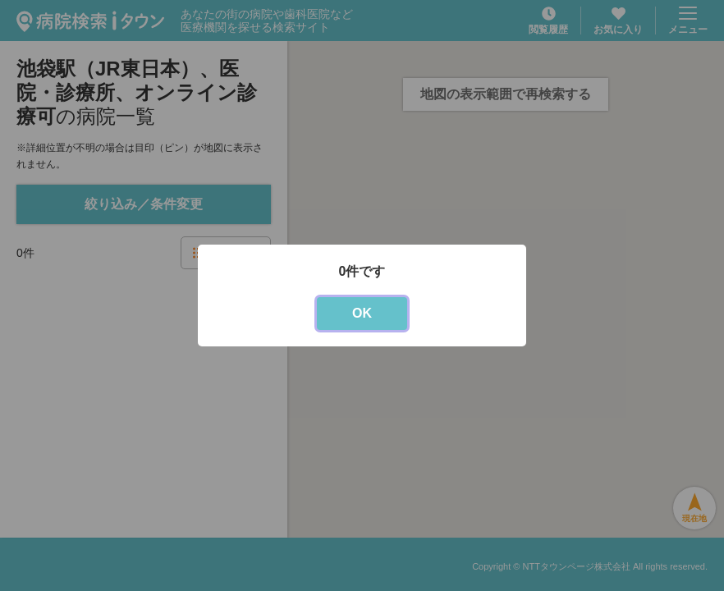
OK (362, 313)
